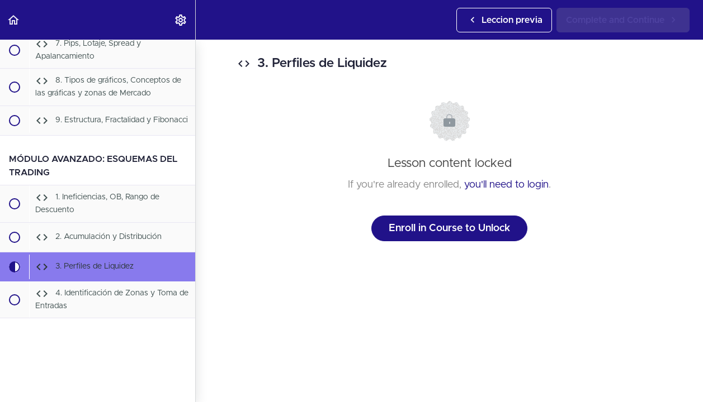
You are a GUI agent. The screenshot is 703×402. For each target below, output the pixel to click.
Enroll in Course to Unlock (449, 228)
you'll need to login (506, 185)
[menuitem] (181, 20)
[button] (14, 20)
